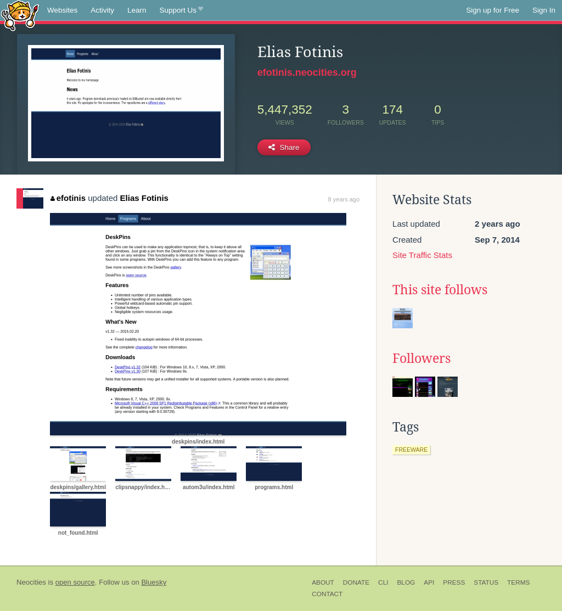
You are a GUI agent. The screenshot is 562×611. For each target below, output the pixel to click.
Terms (518, 582)
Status (486, 582)
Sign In (543, 10)
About (323, 582)
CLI (383, 582)
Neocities (31, 582)
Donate (356, 582)
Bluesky (153, 582)
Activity (102, 10)
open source (75, 582)
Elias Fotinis (144, 198)
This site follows (439, 290)
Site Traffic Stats (422, 255)
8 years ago (343, 199)
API (429, 582)
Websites (62, 10)
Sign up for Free (492, 10)
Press (454, 582)
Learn (137, 10)
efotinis (68, 198)
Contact (327, 594)
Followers (421, 358)
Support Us (181, 10)
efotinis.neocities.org (307, 72)
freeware (411, 449)
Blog (406, 582)
